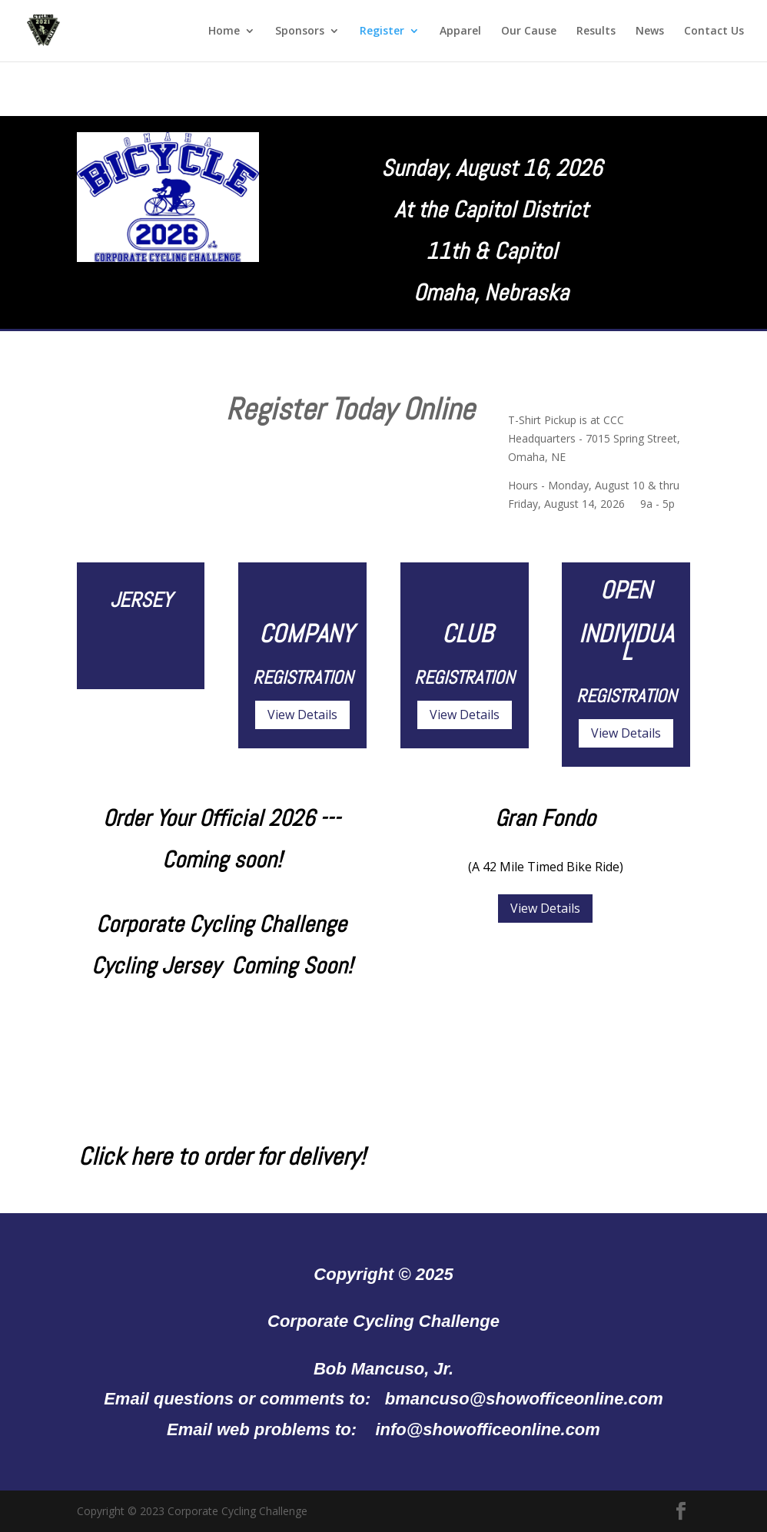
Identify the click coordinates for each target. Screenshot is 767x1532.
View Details (302, 714)
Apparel (460, 31)
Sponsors (299, 31)
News (650, 31)
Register (382, 31)
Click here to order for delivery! (221, 1156)
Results (596, 31)
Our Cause (528, 31)
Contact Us (714, 31)
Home (224, 31)
